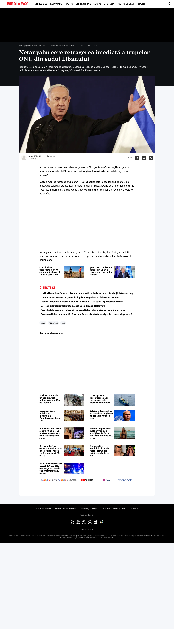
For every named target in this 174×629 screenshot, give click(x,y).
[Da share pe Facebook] (137, 158)
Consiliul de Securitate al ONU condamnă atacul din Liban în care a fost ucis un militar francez (50, 271)
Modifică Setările (87, 515)
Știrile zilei (41, 4)
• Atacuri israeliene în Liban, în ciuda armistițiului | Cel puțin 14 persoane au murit (81, 301)
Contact (134, 509)
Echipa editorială (43, 509)
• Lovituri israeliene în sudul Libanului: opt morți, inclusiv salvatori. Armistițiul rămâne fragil (86, 293)
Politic (69, 4)
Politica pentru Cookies (65, 509)
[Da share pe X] (144, 158)
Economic (56, 4)
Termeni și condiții (88, 509)
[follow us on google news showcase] (67, 480)
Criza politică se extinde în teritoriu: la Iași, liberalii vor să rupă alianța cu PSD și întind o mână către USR (50, 449)
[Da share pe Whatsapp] (151, 158)
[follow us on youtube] (87, 480)
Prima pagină (24, 45)
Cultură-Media (126, 4)
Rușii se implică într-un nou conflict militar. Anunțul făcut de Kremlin (50, 399)
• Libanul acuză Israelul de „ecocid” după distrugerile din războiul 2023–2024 (79, 297)
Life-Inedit (110, 4)
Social (97, 4)
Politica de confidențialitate (114, 509)
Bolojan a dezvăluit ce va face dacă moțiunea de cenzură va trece (101, 413)
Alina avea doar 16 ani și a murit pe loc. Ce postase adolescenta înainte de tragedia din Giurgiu (50, 432)
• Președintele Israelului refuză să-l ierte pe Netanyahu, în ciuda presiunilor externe (82, 310)
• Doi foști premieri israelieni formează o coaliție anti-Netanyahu (72, 306)
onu (63, 323)
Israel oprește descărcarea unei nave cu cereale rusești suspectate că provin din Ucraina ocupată (101, 399)
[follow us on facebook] (125, 480)
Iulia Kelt (32, 159)
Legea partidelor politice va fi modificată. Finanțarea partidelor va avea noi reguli (50, 414)
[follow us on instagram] (106, 480)
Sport (141, 4)
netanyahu (53, 323)
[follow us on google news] (48, 480)
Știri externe (83, 4)
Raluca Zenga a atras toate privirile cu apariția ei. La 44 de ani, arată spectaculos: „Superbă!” (101, 432)
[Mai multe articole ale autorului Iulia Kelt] (24, 157)
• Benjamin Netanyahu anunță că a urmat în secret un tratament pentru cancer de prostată (85, 314)
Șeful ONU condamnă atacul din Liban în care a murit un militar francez (101, 271)
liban (43, 323)
